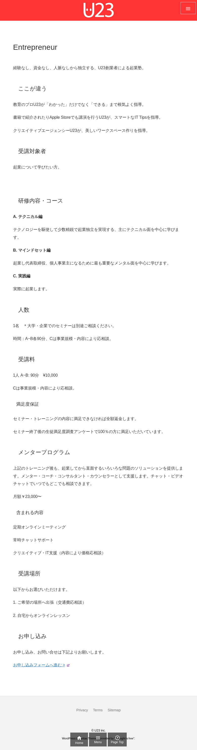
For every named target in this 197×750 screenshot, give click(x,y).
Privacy (82, 710)
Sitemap (114, 710)
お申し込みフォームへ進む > (39, 665)
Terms (98, 710)
